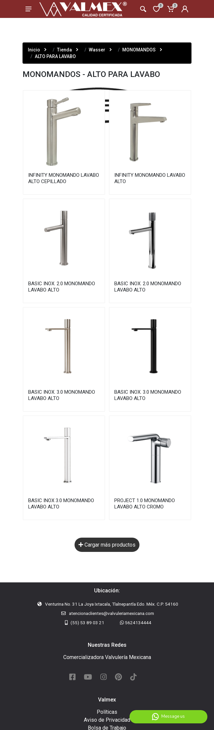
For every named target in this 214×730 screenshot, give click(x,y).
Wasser (97, 49)
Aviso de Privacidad (107, 720)
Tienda (64, 49)
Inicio (34, 49)
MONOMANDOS (139, 49)
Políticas (107, 712)
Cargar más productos (107, 545)
